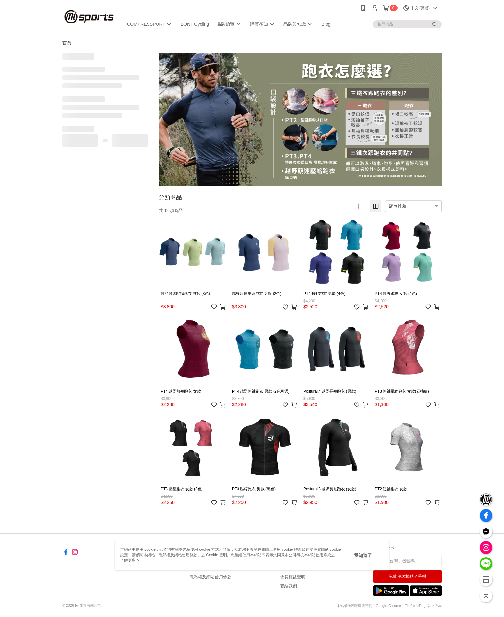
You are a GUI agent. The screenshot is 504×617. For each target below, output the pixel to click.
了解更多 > (129, 560)
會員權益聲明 (292, 577)
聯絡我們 (288, 586)
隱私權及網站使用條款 (210, 577)
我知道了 (363, 555)
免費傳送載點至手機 (407, 576)
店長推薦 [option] (398, 206)
